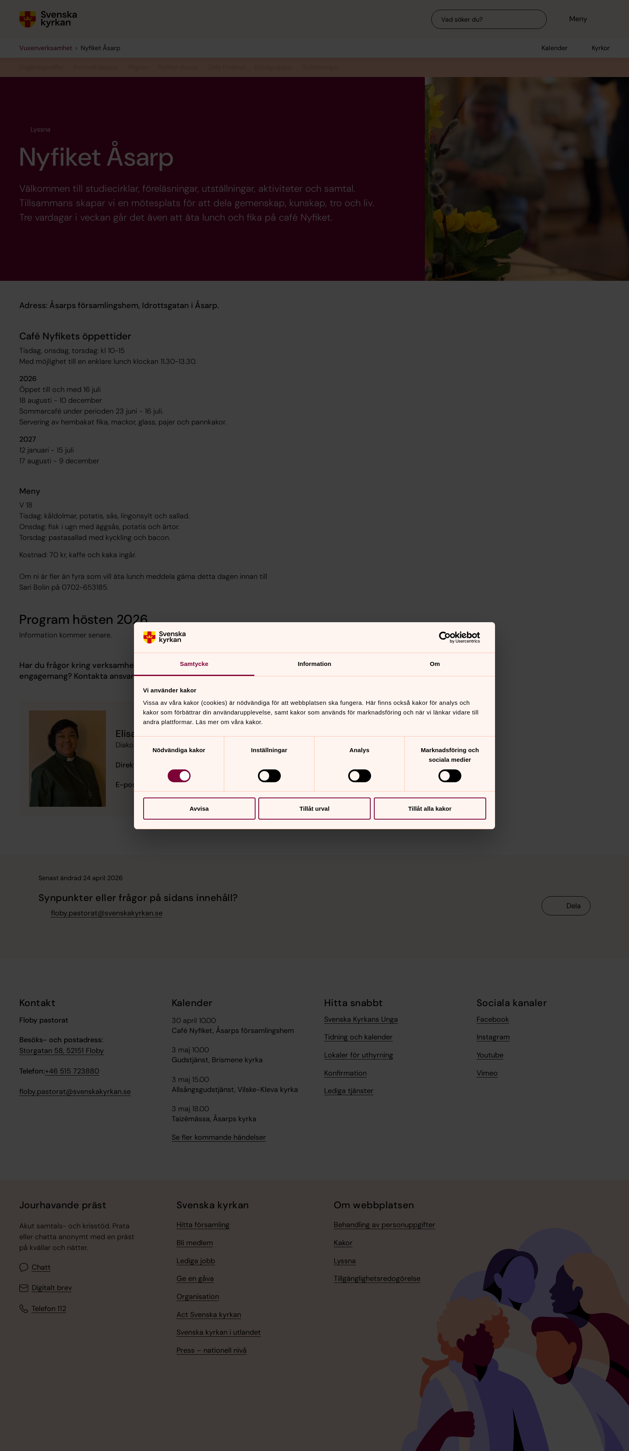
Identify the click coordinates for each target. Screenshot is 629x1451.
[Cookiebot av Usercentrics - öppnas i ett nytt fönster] (451, 637)
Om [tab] (435, 663)
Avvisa (199, 808)
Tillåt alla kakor (429, 808)
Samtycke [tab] (194, 663)
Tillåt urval (315, 808)
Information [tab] (314, 663)
